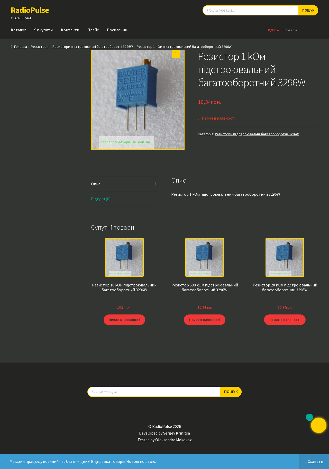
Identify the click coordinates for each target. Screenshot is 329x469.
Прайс (93, 29)
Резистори (40, 46)
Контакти (70, 29)
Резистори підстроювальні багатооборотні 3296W (92, 46)
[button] (176, 54)
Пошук (231, 391)
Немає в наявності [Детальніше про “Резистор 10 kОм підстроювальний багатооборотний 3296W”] (124, 319)
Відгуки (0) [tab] (101, 198)
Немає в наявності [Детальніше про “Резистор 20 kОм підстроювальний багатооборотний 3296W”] (285, 319)
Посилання (117, 29)
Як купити (43, 29)
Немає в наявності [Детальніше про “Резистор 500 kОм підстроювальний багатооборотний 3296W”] (204, 319)
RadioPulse (30, 10)
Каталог (18, 29)
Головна (20, 46)
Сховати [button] (315, 461)
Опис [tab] (95, 183)
